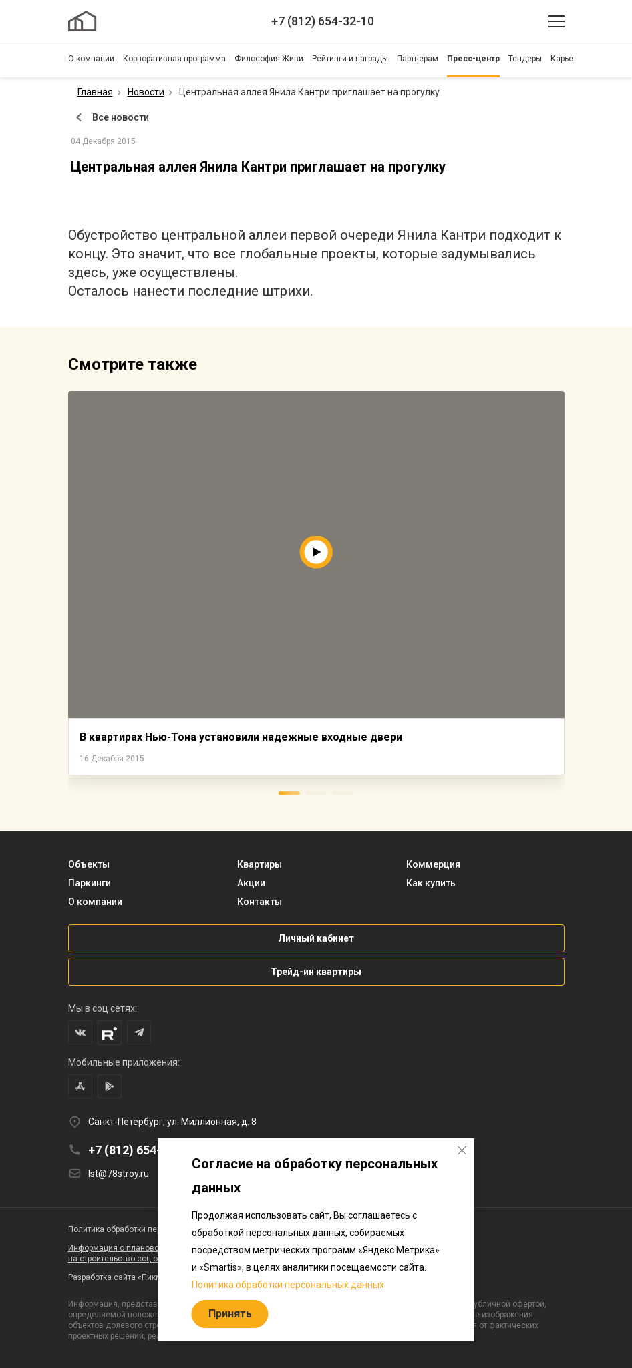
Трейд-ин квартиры (316, 971)
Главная (95, 92)
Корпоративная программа (174, 58)
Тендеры (525, 58)
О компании (91, 58)
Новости (146, 92)
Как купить (431, 883)
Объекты (89, 864)
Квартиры (259, 864)
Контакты (259, 901)
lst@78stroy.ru (118, 1173)
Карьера (566, 58)
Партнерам (417, 58)
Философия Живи (268, 58)
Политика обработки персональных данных (288, 1284)
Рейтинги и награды (350, 58)
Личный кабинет (316, 938)
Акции (251, 883)
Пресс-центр (473, 58)
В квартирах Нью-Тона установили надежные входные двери (241, 737)
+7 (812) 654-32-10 (322, 21)
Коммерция (433, 864)
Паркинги (89, 883)
